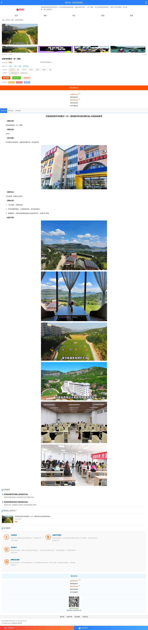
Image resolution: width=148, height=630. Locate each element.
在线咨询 (9, 628)
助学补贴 (19, 82)
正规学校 (11, 82)
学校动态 (85, 617)
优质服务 (27, 82)
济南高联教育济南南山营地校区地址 (15, 494)
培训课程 (77, 617)
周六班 (24, 69)
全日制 (37, 69)
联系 (102, 15)
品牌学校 (69, 617)
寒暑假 (44, 69)
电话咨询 (83, 628)
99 (145, 54)
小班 (15, 66)
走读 (19, 66)
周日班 (30, 69)
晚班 (18, 69)
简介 (74, 15)
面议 (10, 66)
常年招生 (25, 66)
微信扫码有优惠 (74, 608)
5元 (50, 62)
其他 (50, 69)
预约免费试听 (74, 88)
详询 (10, 62)
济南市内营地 (14, 73)
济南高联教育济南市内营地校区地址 (15, 502)
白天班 (12, 70)
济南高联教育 (77, 3)
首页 (16, 15)
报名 (131, 15)
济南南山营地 (23, 73)
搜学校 (68, 3)
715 (3, 54)
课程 (45, 15)
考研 (12, 20)
